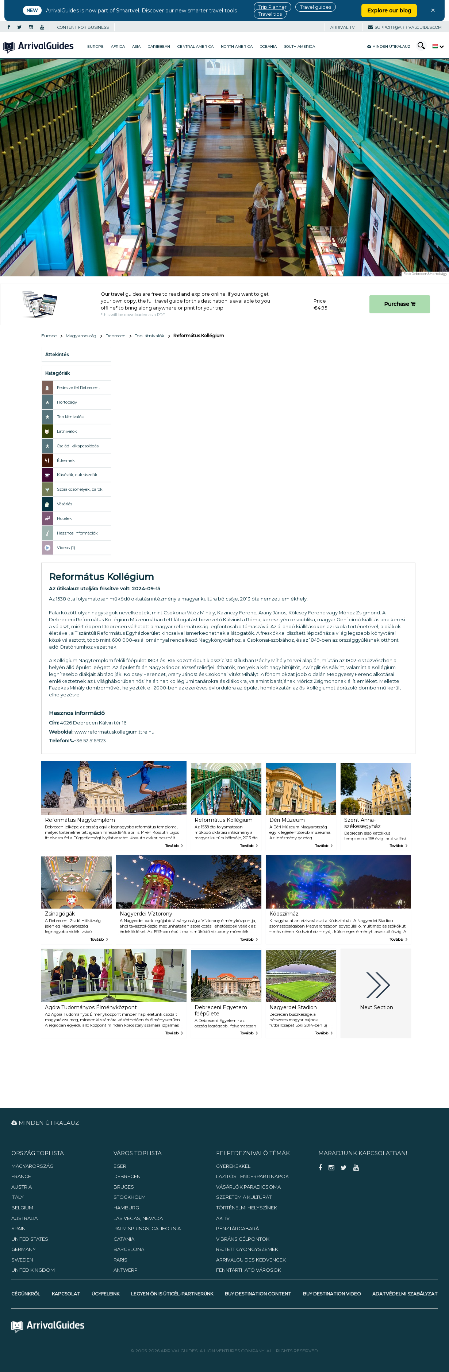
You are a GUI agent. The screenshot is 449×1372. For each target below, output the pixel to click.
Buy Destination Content (258, 1294)
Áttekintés (57, 354)
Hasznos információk (77, 533)
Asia (136, 46)
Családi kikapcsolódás (78, 445)
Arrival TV (342, 27)
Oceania (268, 46)
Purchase (399, 304)
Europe (95, 46)
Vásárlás (64, 503)
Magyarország (81, 335)
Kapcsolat (66, 1294)
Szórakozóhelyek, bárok (80, 489)
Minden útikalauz (388, 46)
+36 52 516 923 (88, 740)
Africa (118, 46)
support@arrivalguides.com (405, 27)
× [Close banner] (433, 10)
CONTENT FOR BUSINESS (83, 27)
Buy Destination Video (332, 1294)
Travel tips (270, 14)
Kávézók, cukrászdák (77, 474)
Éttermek (66, 460)
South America (299, 46)
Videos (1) (66, 547)
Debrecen (115, 335)
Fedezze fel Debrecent (78, 387)
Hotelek (64, 518)
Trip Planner (272, 7)
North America (237, 46)
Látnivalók (67, 431)
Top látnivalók (149, 335)
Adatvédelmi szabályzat (405, 1294)
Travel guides (315, 7)
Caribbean (159, 46)
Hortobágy (67, 402)
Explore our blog (389, 10)
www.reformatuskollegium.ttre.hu (114, 732)
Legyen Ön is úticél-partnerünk (172, 1294)
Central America (195, 46)
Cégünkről (25, 1294)
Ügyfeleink (105, 1294)
